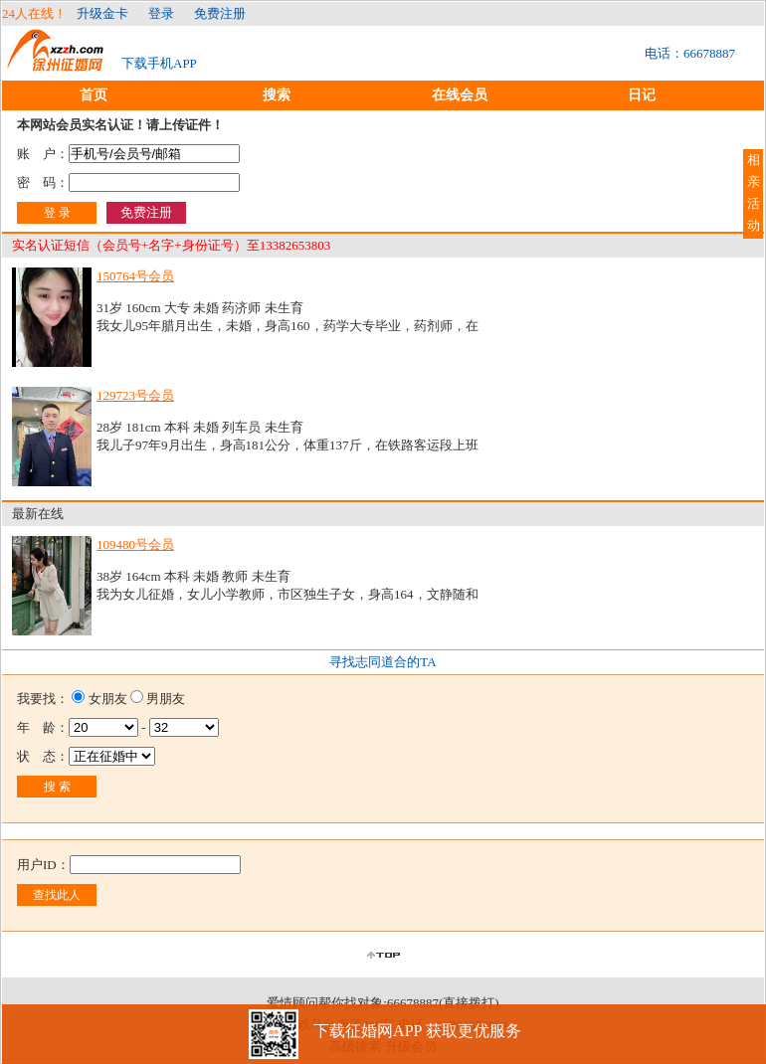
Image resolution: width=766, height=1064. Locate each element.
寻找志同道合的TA (382, 661)
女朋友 (108, 698)
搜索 (276, 95)
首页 (93, 95)
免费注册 (220, 13)
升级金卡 (102, 13)
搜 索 (57, 787)
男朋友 (165, 698)
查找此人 (57, 895)
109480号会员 (135, 544)
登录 (161, 13)
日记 (642, 95)
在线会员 (459, 95)
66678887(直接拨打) (443, 1002)
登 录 (57, 213)
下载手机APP (159, 63)
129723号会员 (135, 395)
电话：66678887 (690, 53)
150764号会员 (135, 275)
